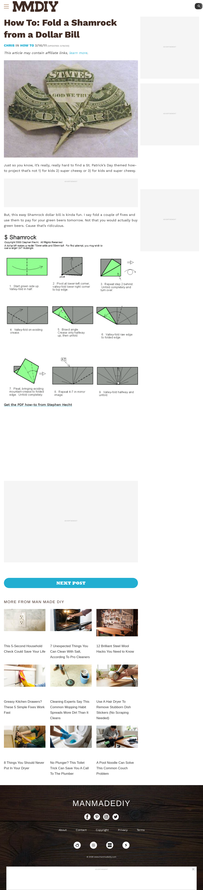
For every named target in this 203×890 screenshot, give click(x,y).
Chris (9, 45)
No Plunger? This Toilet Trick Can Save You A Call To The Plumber (69, 768)
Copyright (102, 829)
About (63, 829)
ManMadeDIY (101, 803)
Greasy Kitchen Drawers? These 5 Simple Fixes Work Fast (24, 707)
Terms (141, 829)
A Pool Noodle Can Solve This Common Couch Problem (115, 768)
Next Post (71, 583)
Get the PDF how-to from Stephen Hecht (38, 405)
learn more (78, 53)
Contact (81, 829)
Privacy (123, 829)
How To (27, 45)
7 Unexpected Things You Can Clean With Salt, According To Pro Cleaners (70, 651)
